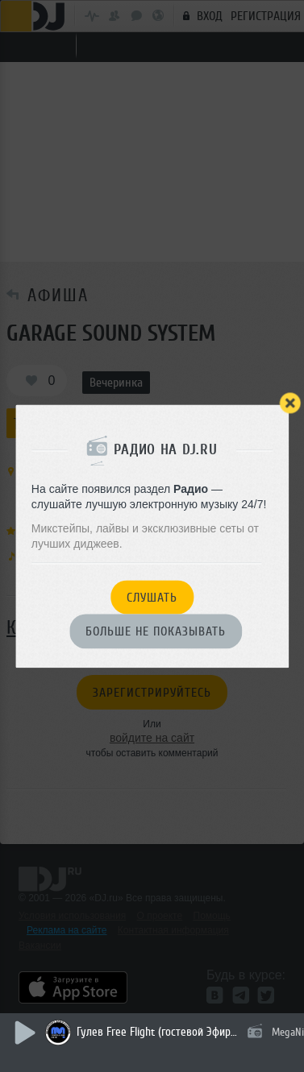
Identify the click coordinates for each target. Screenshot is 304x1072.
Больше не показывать (155, 632)
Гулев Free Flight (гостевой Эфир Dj (157, 1032)
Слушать (152, 597)
